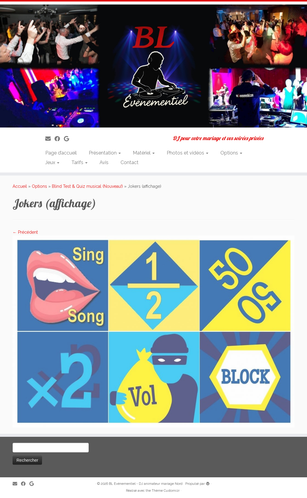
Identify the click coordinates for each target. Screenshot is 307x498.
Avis (104, 162)
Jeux (52, 162)
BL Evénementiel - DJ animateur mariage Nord (146, 484)
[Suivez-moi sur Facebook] (59, 139)
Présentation (105, 153)
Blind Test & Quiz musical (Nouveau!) (87, 186)
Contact (130, 162)
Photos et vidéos (187, 153)
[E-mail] (50, 139)
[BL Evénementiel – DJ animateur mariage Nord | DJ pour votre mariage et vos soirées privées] (153, 66)
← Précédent (25, 232)
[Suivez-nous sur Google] (68, 139)
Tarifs (79, 162)
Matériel (144, 153)
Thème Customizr (166, 491)
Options (231, 153)
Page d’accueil (61, 153)
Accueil (20, 186)
